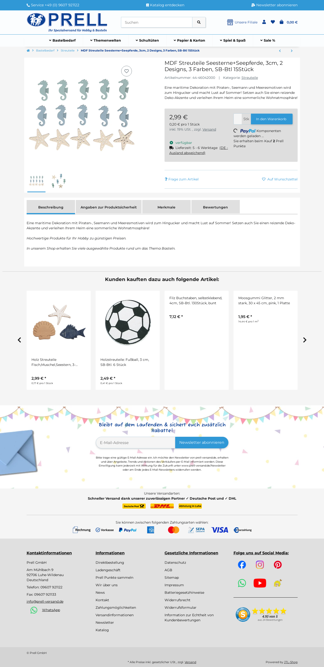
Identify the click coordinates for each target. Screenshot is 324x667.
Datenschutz (175, 562)
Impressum (174, 585)
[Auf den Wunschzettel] (126, 71)
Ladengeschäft (108, 570)
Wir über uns (107, 585)
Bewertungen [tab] (215, 207)
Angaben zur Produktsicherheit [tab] (109, 207)
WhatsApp (51, 610)
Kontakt (102, 600)
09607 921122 (51, 587)
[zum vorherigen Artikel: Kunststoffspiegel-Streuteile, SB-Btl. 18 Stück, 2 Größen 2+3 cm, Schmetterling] (280, 51)
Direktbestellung (110, 562)
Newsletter (105, 622)
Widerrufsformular (180, 607)
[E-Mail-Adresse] (135, 442)
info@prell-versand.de (45, 601)
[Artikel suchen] (199, 22)
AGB (168, 570)
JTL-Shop (291, 662)
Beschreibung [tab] (50, 207)
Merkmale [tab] (166, 207)
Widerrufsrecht (177, 600)
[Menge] (238, 119)
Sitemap (172, 577)
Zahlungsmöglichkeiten (116, 607)
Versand (209, 129)
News (100, 592)
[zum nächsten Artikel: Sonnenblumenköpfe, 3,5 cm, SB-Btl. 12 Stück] (292, 51)
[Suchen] (156, 22)
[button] (264, 22)
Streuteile (249, 77)
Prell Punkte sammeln (114, 577)
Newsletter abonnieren (201, 442)
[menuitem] (62, 41)
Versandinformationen (115, 615)
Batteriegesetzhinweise (184, 592)
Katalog (102, 630)
